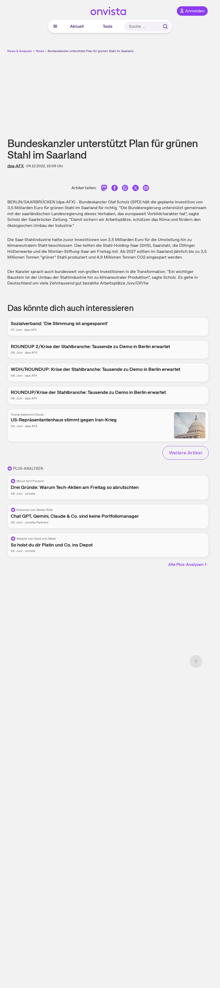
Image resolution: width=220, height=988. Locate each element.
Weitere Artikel (185, 453)
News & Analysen (19, 51)
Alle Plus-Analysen (188, 564)
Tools (107, 26)
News (40, 51)
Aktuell (77, 26)
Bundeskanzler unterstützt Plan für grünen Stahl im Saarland (90, 51)
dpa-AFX (15, 166)
